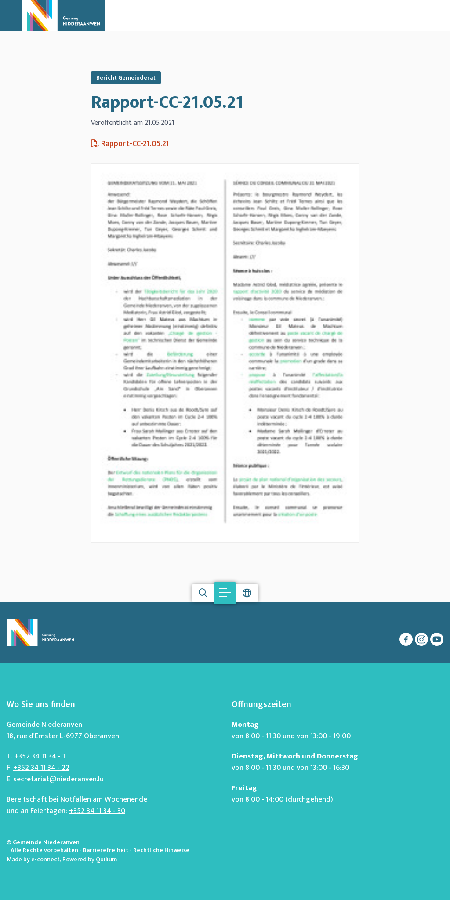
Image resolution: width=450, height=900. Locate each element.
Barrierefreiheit (105, 850)
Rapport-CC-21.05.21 (167, 102)
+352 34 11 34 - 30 (97, 811)
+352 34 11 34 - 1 (39, 756)
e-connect (45, 859)
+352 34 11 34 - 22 (41, 768)
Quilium (106, 859)
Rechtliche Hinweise (161, 850)
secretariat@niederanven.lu (58, 779)
